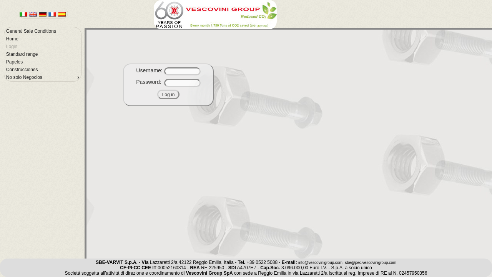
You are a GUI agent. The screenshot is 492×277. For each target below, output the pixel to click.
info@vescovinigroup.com (320, 262)
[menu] (42, 54)
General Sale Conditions (31, 31)
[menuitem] (42, 31)
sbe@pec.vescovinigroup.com (370, 262)
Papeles (14, 62)
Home (12, 39)
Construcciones (22, 69)
